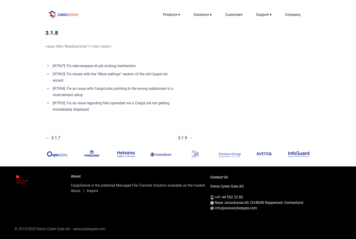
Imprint (92, 191)
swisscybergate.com (89, 229)
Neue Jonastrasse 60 (232, 202)
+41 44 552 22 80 (229, 197)
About (75, 191)
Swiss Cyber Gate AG (227, 186)
